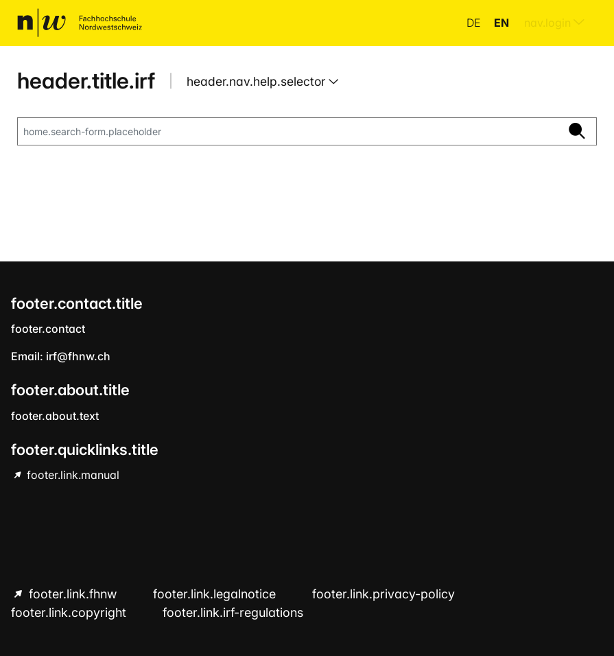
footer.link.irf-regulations (233, 612)
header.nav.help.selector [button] (258, 81)
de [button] (475, 23)
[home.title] (79, 22)
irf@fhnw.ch (78, 356)
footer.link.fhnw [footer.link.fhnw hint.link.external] (72, 594)
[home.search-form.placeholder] (287, 131)
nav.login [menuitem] (554, 23)
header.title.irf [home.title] (86, 80)
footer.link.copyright (70, 612)
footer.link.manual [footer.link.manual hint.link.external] (71, 475)
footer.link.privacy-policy (383, 594)
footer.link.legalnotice (216, 594)
